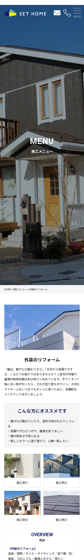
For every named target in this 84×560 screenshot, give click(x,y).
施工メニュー (20, 289)
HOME (7, 289)
